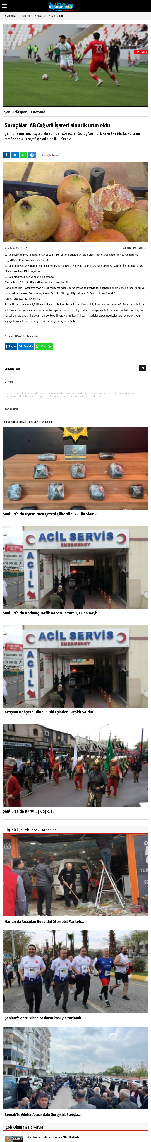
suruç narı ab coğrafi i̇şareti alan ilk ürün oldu (28, 421)
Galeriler (26, 15)
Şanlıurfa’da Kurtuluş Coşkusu (28, 811)
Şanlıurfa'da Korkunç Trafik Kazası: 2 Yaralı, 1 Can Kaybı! (51, 613)
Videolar (11, 15)
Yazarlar (40, 15)
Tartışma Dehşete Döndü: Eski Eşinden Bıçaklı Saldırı (48, 712)
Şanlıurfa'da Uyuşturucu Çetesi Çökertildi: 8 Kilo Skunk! (50, 514)
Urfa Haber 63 (139, 248)
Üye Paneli (56, 15)
